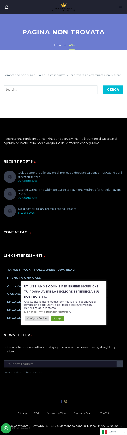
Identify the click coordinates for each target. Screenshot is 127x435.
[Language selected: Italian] (113, 431)
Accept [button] (57, 318)
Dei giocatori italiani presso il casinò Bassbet (47, 209)
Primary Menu (120, 7)
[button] (6, 428)
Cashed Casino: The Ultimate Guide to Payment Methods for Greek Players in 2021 (69, 192)
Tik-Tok (105, 413)
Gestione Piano (83, 413)
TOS (36, 413)
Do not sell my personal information (47, 311)
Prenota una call (24, 277)
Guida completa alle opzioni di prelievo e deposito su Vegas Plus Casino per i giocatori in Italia (70, 175)
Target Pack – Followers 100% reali (41, 269)
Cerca (113, 90)
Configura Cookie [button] (37, 318)
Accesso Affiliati (56, 413)
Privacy (22, 413)
